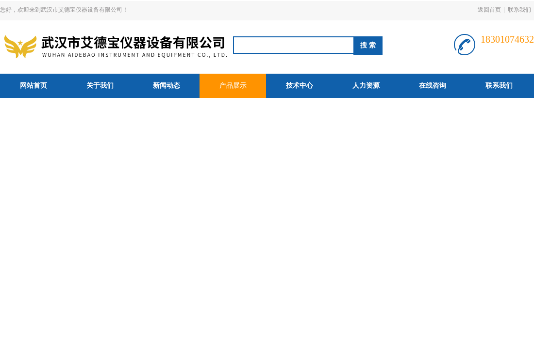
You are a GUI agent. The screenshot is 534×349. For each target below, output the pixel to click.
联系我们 (519, 9)
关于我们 (100, 85)
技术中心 (299, 85)
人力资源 (366, 85)
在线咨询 (432, 85)
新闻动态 (166, 85)
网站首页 (33, 85)
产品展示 (233, 85)
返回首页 (489, 9)
